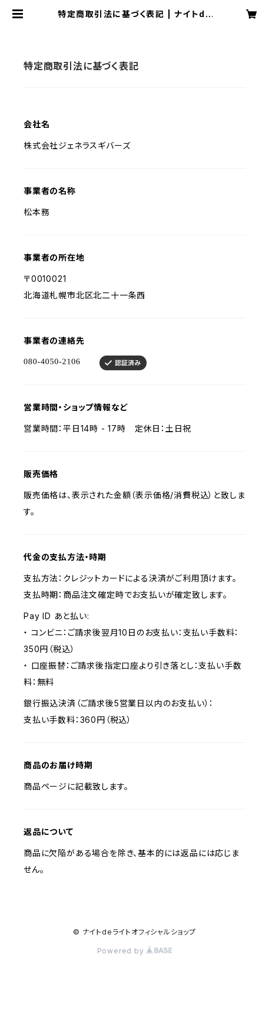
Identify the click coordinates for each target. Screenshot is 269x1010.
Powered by (134, 950)
